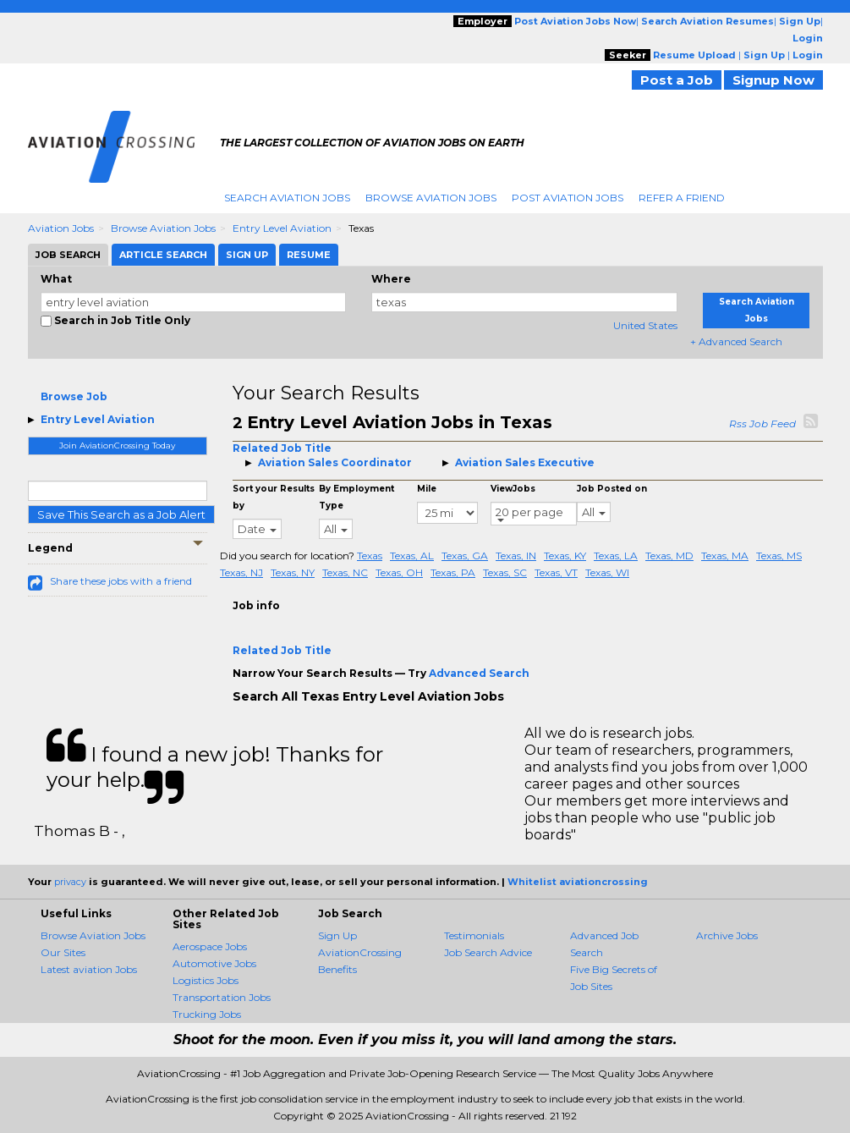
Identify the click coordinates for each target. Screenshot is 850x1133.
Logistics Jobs (206, 980)
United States (645, 325)
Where (391, 278)
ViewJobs (513, 488)
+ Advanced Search (736, 341)
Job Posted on (612, 488)
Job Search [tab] (68, 255)
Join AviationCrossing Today (117, 445)
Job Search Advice (488, 952)
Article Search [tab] (163, 255)
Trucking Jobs (207, 1014)
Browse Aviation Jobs (430, 197)
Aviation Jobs (61, 228)
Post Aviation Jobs (567, 197)
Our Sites (63, 952)
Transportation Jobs (222, 997)
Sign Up (337, 935)
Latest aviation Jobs (89, 969)
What (56, 278)
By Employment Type (356, 497)
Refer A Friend (682, 197)
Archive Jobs (727, 935)
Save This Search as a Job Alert (121, 514)
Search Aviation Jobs (287, 197)
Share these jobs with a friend (121, 581)
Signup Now (773, 80)
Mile (426, 488)
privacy (70, 882)
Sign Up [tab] (247, 255)
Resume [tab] (309, 255)
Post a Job (676, 80)
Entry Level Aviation (282, 228)
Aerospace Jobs (210, 946)
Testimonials (474, 935)
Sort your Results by (274, 497)
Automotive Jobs (214, 963)
